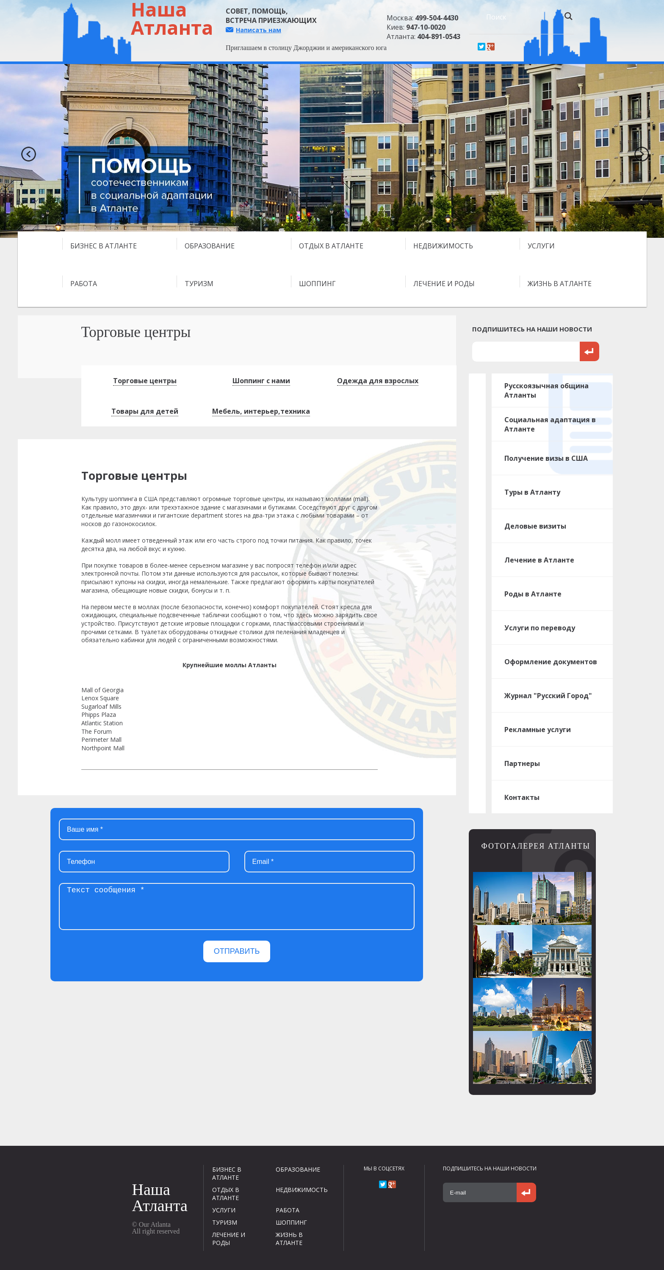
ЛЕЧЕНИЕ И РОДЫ (444, 283)
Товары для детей (144, 411)
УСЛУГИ (541, 246)
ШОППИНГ (317, 283)
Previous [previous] (25, 151)
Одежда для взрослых (377, 380)
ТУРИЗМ (199, 283)
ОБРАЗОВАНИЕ (210, 246)
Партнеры (522, 763)
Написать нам (258, 30)
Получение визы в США (546, 458)
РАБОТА (83, 283)
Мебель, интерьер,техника (261, 411)
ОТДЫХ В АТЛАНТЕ (331, 246)
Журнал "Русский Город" (548, 695)
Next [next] (638, 151)
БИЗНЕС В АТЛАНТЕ (103, 246)
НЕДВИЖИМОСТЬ (443, 246)
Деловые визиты (535, 526)
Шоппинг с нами (261, 380)
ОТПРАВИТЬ (237, 951)
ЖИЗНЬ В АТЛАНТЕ (560, 283)
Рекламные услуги (537, 729)
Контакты (522, 797)
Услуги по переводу (539, 627)
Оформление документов (550, 661)
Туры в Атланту (532, 492)
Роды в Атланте (533, 594)
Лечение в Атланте (539, 560)
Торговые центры (145, 380)
